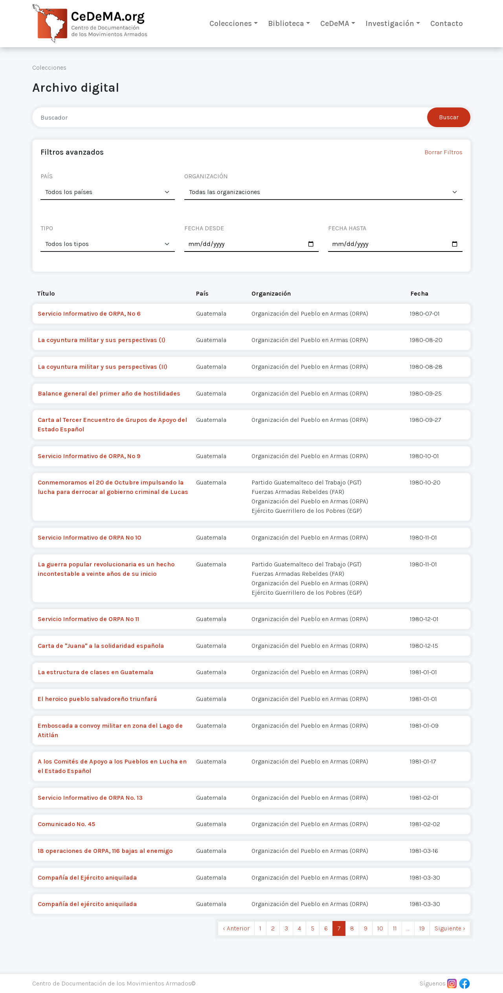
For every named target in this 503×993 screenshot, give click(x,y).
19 (422, 928)
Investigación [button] (389, 23)
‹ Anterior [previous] (236, 928)
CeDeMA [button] (334, 23)
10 (380, 928)
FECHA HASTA (347, 228)
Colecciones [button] (230, 23)
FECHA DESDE (204, 228)
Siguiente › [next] (450, 928)
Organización (271, 293)
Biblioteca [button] (286, 23)
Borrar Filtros (443, 152)
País (202, 293)
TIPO (46, 228)
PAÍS (46, 176)
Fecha (419, 293)
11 (395, 928)
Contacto (446, 23)
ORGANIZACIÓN (206, 176)
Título (46, 293)
